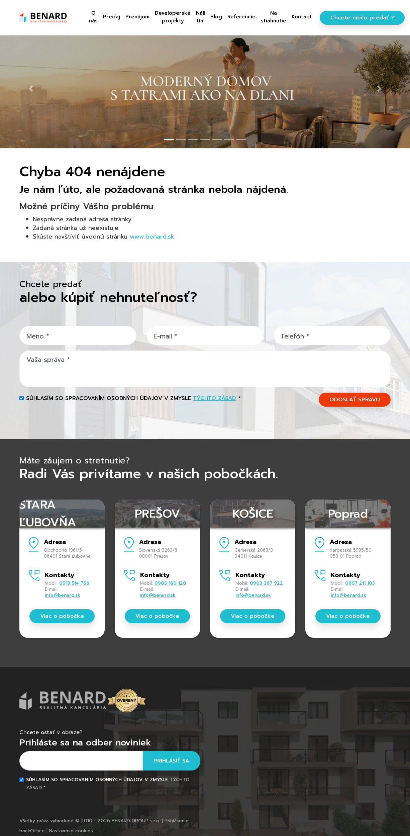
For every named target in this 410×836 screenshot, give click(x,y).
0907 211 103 (360, 583)
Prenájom (137, 16)
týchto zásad (214, 398)
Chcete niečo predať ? (362, 18)
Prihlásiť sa (171, 761)
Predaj (111, 16)
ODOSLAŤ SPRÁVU (354, 400)
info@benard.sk (62, 595)
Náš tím (200, 16)
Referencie (241, 16)
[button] (31, 88)
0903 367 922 (266, 583)
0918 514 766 (74, 583)
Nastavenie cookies (71, 830)
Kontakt (302, 16)
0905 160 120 (170, 583)
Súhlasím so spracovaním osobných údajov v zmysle (133, 398)
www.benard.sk (152, 236)
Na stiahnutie (273, 16)
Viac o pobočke (62, 616)
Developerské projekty (173, 16)
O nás (93, 16)
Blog (216, 16)
